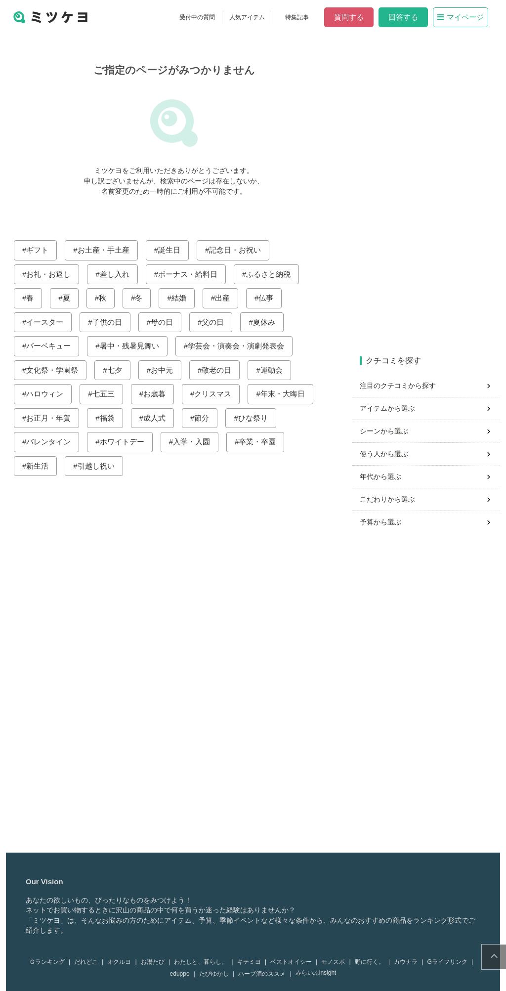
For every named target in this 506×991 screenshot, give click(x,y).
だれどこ (88, 961)
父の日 (215, 322)
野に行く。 (371, 961)
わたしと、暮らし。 (202, 961)
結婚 (180, 298)
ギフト (39, 250)
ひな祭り (255, 418)
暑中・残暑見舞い (131, 346)
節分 (203, 418)
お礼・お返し (50, 274)
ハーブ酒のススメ (264, 973)
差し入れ (116, 274)
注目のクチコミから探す (400, 385)
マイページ (462, 17)
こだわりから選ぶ (389, 499)
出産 (224, 298)
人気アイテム (249, 17)
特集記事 (299, 17)
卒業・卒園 (259, 441)
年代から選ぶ (382, 476)
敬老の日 (218, 370)
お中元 (164, 370)
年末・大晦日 (284, 393)
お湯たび (155, 961)
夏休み (266, 322)
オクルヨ (121, 961)
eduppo (182, 973)
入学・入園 (193, 441)
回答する (405, 17)
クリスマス (214, 393)
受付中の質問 (199, 17)
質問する (351, 17)
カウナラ (408, 961)
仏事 (267, 298)
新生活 (39, 466)
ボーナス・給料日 (189, 274)
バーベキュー (50, 346)
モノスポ (335, 961)
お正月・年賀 (50, 418)
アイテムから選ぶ (389, 408)
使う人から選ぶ (386, 454)
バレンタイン (50, 441)
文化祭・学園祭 (54, 370)
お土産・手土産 (105, 250)
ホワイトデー (124, 441)
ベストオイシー (293, 961)
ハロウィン (46, 393)
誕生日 (171, 250)
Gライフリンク (449, 961)
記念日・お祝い (237, 250)
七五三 (105, 393)
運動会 (273, 370)
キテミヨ (251, 961)
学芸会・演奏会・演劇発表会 (238, 346)
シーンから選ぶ (386, 431)
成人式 (156, 418)
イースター (46, 322)
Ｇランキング (49, 961)
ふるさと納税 (270, 274)
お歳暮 (156, 393)
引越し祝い (98, 466)
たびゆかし (216, 973)
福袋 (109, 418)
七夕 (116, 370)
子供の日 (109, 322)
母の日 (164, 322)
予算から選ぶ (382, 522)
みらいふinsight (317, 972)
